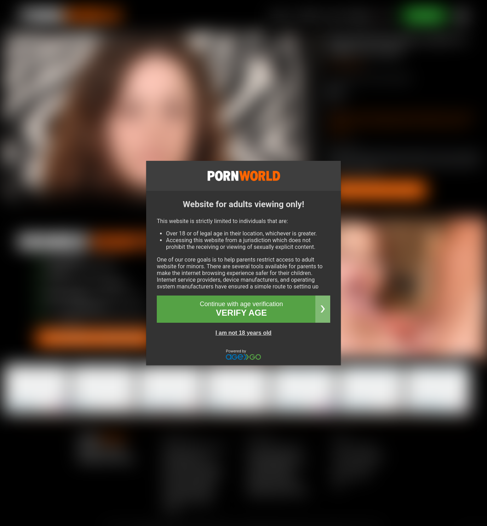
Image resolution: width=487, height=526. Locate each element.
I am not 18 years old (243, 333)
